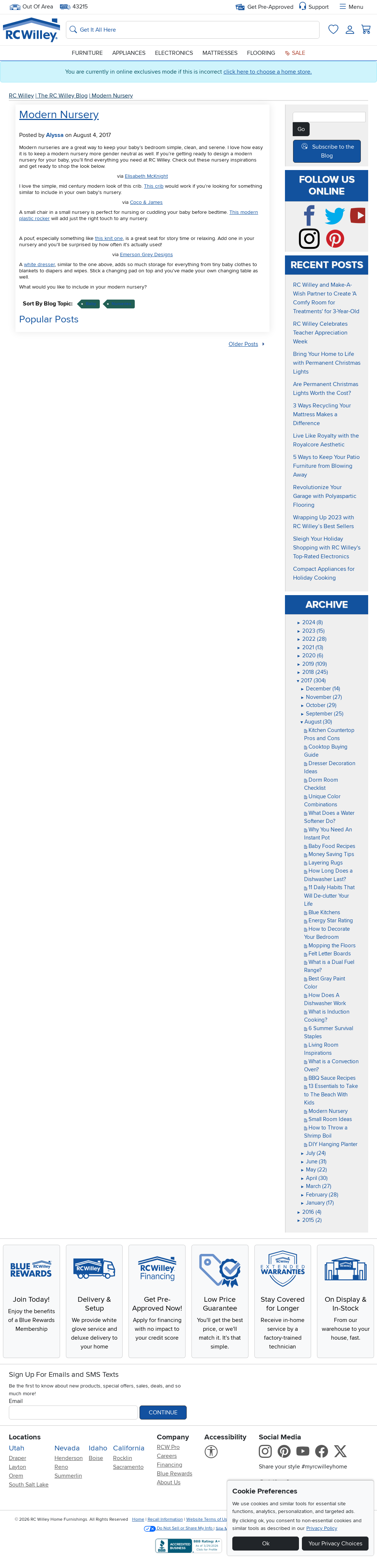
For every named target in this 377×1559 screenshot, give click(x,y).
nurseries (121, 304)
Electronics (174, 53)
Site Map (224, 1528)
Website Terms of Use (208, 1519)
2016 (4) (309, 1212)
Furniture (87, 53)
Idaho (98, 1448)
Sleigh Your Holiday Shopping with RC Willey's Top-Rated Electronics (326, 547)
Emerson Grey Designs (146, 254)
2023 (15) (311, 631)
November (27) (321, 697)
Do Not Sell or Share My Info (179, 1528)
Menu (350, 7)
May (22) (313, 1169)
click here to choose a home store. (267, 71)
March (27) (315, 1186)
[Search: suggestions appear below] (192, 29)
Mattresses (219, 53)
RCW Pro (168, 1447)
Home (138, 1519)
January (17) (317, 1202)
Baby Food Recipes (329, 846)
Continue (163, 1412)
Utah (16, 1448)
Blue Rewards (174, 1473)
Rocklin (122, 1458)
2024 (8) (310, 622)
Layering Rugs (323, 862)
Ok (265, 1543)
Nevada (67, 1448)
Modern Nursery (112, 95)
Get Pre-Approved (264, 7)
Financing (169, 1464)
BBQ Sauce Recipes (330, 1078)
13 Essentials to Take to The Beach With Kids (331, 1094)
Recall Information (165, 1519)
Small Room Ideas (328, 1119)
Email (16, 1401)
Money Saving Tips (329, 854)
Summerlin (68, 1476)
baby (91, 304)
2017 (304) (311, 680)
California (129, 1448)
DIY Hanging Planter (330, 1144)
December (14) (320, 688)
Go (301, 129)
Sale (295, 53)
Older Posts (243, 344)
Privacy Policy (321, 1528)
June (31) (313, 1161)
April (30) (314, 1178)
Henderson (68, 1458)
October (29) (318, 705)
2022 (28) (312, 639)
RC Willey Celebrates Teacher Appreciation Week (320, 332)
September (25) (321, 713)
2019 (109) (312, 664)
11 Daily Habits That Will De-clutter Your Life (329, 895)
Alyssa (55, 135)
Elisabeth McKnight (146, 176)
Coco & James (146, 202)
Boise (96, 1458)
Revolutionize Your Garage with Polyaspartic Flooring (324, 496)
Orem (16, 1476)
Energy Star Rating (328, 920)
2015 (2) (309, 1220)
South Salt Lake (29, 1484)
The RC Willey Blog (63, 95)
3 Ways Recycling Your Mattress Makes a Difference (322, 414)
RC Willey (21, 95)
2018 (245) (312, 672)
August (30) (316, 721)
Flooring (261, 53)
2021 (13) (310, 647)
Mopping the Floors (330, 945)
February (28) (319, 1194)
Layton (17, 1467)
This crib (153, 186)
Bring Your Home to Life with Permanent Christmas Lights (326, 362)
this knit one (109, 238)
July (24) (313, 1153)
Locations (25, 1437)
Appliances (128, 53)
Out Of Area (31, 7)
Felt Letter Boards (327, 953)
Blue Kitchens (322, 912)
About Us (168, 1482)
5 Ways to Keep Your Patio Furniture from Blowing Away (326, 465)
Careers (167, 1456)
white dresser (39, 264)
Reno (61, 1467)
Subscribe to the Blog (333, 151)
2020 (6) (310, 655)
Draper (17, 1458)
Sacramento (128, 1467)
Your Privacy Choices (335, 1543)
